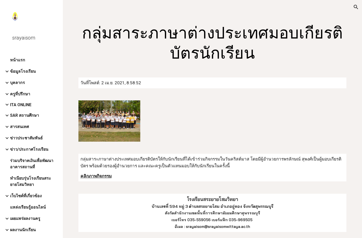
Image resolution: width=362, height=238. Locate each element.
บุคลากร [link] (17, 82)
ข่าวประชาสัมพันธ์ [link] (26, 138)
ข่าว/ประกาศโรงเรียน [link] (29, 149)
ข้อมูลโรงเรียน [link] (23, 71)
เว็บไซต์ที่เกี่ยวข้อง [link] (26, 195)
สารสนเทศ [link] (19, 126)
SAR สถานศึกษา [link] (24, 115)
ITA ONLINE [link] (20, 104)
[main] (212, 43)
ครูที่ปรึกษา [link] (20, 94)
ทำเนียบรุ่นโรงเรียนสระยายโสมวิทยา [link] (30, 181)
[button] (356, 7)
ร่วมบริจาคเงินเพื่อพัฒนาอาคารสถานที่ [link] (31, 163)
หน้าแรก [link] (17, 60)
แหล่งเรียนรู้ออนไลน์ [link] (28, 207)
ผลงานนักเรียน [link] (23, 229)
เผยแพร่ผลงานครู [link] (25, 218)
